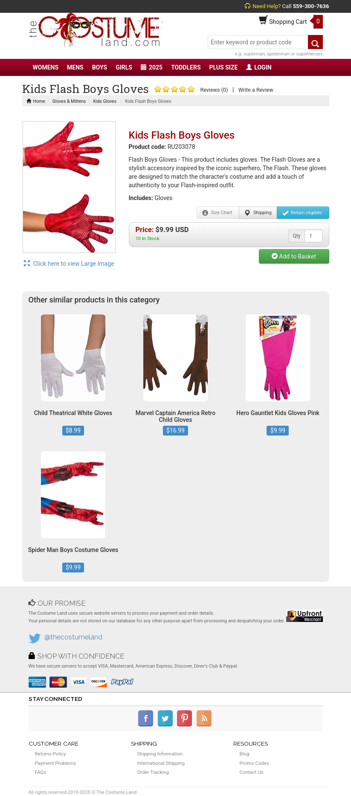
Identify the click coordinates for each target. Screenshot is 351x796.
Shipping (257, 213)
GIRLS (124, 67)
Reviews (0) (214, 90)
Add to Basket (294, 256)
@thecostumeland (73, 637)
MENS (75, 67)
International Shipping (161, 763)
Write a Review (255, 90)
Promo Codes (254, 763)
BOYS (99, 67)
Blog (244, 754)
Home (35, 101)
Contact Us (252, 772)
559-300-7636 (311, 6)
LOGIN (258, 67)
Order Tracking (153, 772)
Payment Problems (55, 763)
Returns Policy (50, 754)
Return (302, 213)
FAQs (40, 772)
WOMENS (46, 67)
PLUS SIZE (223, 67)
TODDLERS (185, 67)
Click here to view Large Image (69, 263)
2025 (151, 67)
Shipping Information (160, 754)
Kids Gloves (104, 101)
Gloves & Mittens (69, 101)
